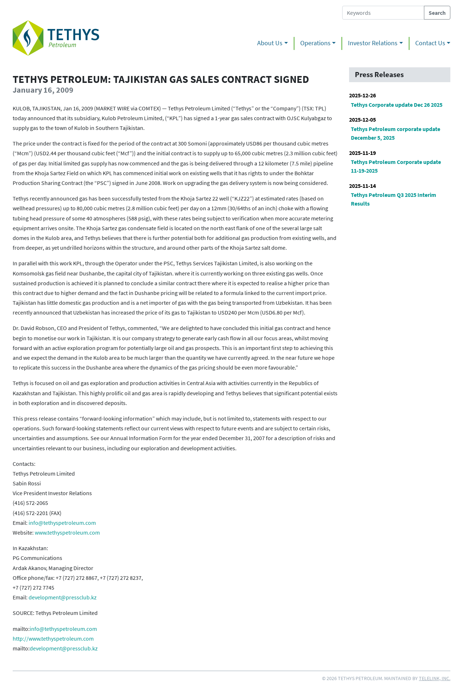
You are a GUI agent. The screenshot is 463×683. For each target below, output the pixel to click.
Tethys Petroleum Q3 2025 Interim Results (393, 199)
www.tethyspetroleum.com (67, 532)
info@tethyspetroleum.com (62, 522)
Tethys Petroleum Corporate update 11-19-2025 (396, 166)
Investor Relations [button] (373, 43)
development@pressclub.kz (63, 597)
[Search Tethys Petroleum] (383, 13)
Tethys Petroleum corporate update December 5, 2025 (395, 133)
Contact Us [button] (430, 43)
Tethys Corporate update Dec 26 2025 (396, 104)
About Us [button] (270, 43)
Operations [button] (315, 43)
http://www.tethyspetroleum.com (53, 638)
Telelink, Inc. (434, 678)
